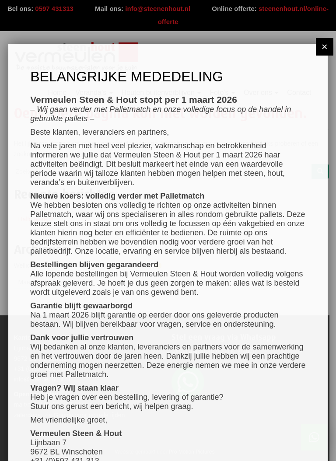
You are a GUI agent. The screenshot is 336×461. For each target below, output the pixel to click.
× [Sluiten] (325, 46)
